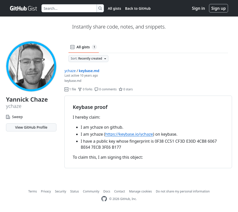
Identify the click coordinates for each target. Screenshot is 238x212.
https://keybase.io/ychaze (129, 134)
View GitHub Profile (31, 127)
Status (74, 191)
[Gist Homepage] (23, 8)
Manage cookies (140, 191)
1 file (70, 89)
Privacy (46, 191)
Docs (106, 191)
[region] (148, 132)
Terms (32, 191)
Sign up (218, 8)
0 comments (105, 89)
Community (91, 191)
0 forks (85, 89)
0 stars (126, 89)
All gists (114, 8)
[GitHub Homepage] (104, 199)
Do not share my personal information (183, 191)
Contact (119, 191)
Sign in (198, 8)
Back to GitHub (138, 8)
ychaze (70, 70)
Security (60, 191)
